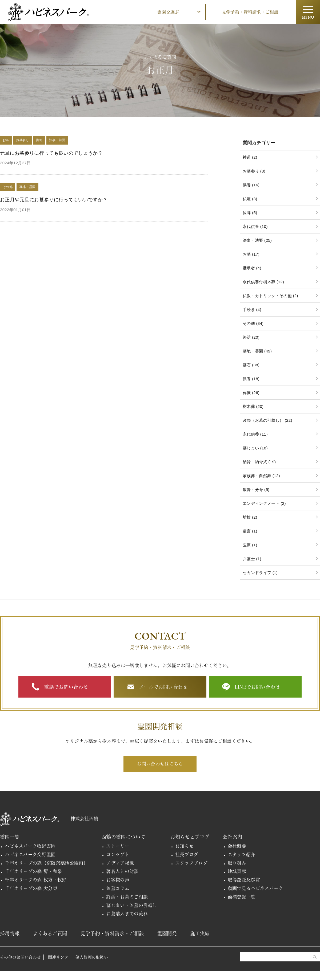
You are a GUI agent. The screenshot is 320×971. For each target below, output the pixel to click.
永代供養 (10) (255, 226)
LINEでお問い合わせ (258, 687)
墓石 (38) (251, 365)
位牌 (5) (250, 212)
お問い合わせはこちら (160, 763)
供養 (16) (251, 185)
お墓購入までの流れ (127, 913)
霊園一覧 (9, 836)
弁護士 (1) (252, 558)
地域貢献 (237, 871)
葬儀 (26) (251, 392)
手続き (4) (252, 309)
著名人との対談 (122, 871)
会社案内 (232, 836)
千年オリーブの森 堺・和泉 (33, 871)
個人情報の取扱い (91, 957)
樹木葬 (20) (253, 406)
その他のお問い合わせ (20, 957)
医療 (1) (250, 545)
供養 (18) (251, 378)
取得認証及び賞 (244, 880)
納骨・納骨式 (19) (259, 462)
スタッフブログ (191, 863)
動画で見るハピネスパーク (255, 888)
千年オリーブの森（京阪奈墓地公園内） (46, 863)
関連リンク (58, 957)
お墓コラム (117, 888)
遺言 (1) (250, 531)
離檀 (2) (250, 517)
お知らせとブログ (190, 836)
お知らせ (184, 846)
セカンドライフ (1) (260, 572)
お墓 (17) (251, 254)
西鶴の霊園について (123, 836)
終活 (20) (251, 337)
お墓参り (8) (254, 171)
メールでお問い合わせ (163, 687)
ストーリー (117, 846)
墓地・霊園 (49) (257, 351)
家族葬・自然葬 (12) (261, 475)
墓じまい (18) (255, 448)
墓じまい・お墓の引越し (131, 905)
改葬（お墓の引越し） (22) (267, 420)
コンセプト (117, 854)
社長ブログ (186, 854)
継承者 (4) (252, 268)
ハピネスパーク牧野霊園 (30, 846)
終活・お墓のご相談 (127, 897)
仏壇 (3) (250, 198)
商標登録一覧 (241, 897)
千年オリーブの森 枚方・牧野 (36, 880)
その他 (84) (253, 323)
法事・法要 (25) (257, 240)
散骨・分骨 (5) (256, 489)
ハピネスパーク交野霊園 (30, 854)
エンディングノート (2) (264, 503)
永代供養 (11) (255, 434)
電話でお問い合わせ (66, 687)
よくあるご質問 (50, 933)
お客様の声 (117, 880)
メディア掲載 (120, 863)
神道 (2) (250, 157)
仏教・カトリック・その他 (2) (270, 295)
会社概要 (237, 846)
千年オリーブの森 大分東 (31, 888)
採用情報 (9, 933)
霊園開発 (167, 933)
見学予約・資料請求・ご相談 (250, 12)
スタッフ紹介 (241, 854)
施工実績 (200, 933)
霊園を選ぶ (168, 12)
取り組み (237, 863)
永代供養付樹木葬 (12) (263, 282)
